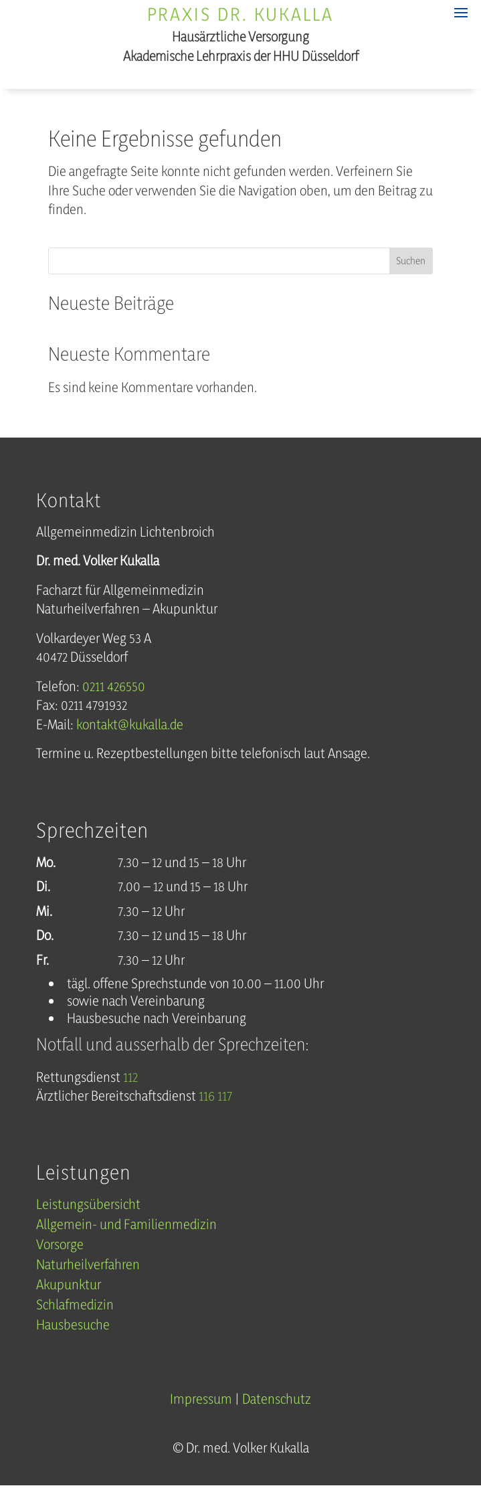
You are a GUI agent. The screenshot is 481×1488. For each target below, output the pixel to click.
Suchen (410, 260)
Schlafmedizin (75, 1306)
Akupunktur (68, 1286)
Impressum (201, 1398)
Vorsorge (60, 1246)
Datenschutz (276, 1398)
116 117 (215, 1095)
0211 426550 (113, 686)
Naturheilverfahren (88, 1266)
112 (130, 1076)
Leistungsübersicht (88, 1206)
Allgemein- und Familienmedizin (126, 1226)
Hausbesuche (73, 1326)
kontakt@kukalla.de (129, 724)
